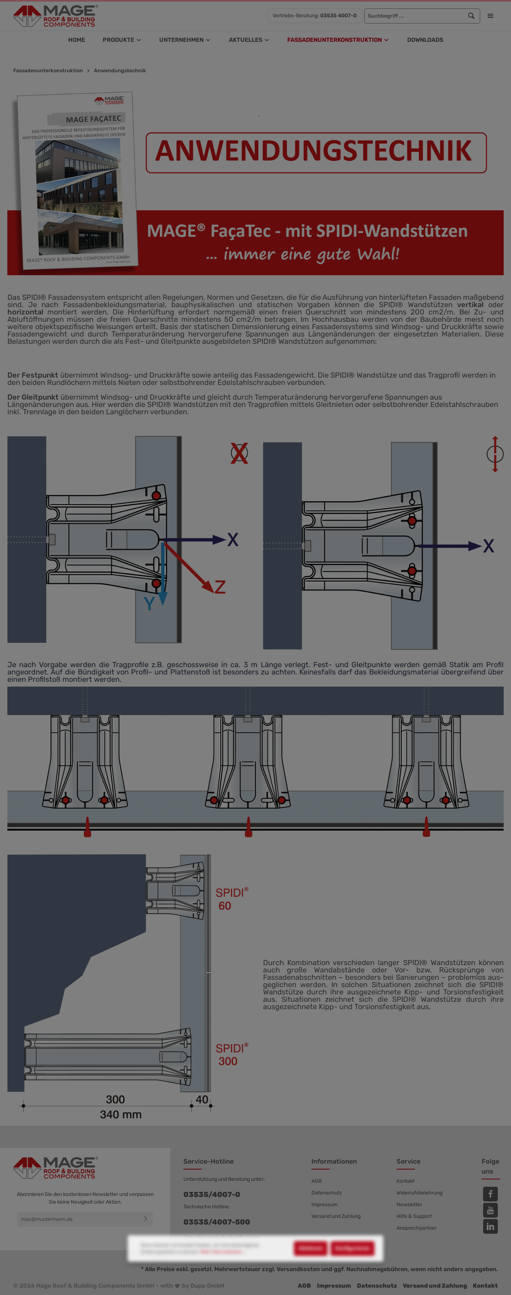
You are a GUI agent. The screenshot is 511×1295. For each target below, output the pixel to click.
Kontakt (406, 1181)
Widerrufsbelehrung (419, 1193)
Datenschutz (326, 1193)
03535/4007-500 (216, 1222)
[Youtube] (490, 1210)
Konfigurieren (352, 1273)
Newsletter (409, 1204)
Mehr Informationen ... (223, 1276)
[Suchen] (471, 15)
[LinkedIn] (490, 1226)
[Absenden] (145, 1219)
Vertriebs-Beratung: (315, 15)
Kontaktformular (240, 1237)
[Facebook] (490, 1194)
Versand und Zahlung (336, 1216)
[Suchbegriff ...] (413, 15)
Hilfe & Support (414, 1216)
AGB (316, 1181)
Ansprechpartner (417, 1228)
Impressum (324, 1204)
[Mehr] (490, 15)
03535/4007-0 (211, 1194)
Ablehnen (311, 1273)
